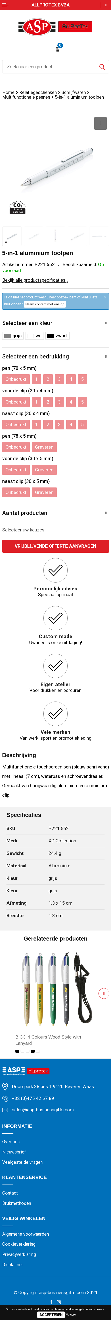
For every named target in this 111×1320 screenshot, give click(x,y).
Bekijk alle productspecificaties (35, 280)
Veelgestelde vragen (22, 1163)
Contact (10, 1193)
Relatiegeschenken (38, 92)
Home (8, 92)
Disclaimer (13, 1266)
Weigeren (71, 1314)
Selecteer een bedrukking (35, 356)
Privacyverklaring (19, 1255)
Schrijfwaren (75, 92)
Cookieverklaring (19, 1245)
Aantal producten (24, 513)
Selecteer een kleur (27, 323)
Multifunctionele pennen (26, 97)
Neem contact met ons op (44, 304)
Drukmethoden (17, 1204)
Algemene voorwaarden (26, 1235)
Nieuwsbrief (14, 1152)
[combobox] (48, 66)
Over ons (11, 1142)
